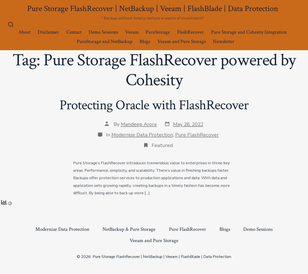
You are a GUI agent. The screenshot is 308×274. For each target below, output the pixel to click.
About (24, 32)
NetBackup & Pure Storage (129, 229)
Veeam (132, 32)
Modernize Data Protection (142, 134)
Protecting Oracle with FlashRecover (153, 105)
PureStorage (158, 32)
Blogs (145, 41)
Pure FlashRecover (197, 134)
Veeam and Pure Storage (181, 41)
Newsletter (223, 41)
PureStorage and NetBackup (104, 41)
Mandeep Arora (139, 124)
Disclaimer (48, 32)
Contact (74, 32)
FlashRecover (190, 32)
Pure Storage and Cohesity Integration (249, 32)
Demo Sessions (103, 32)
